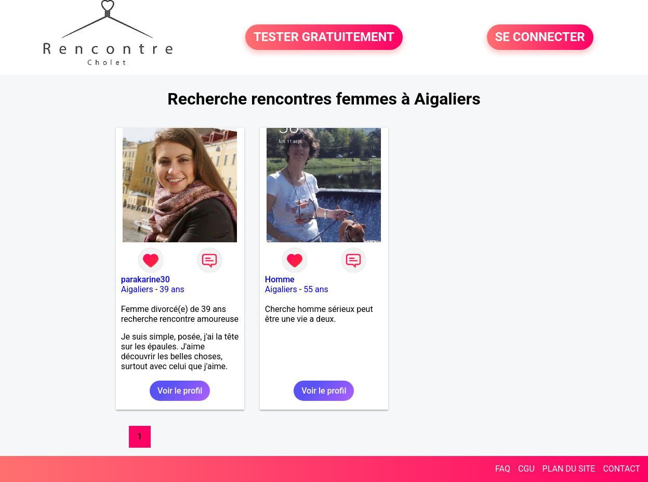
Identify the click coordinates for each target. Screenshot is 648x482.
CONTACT (621, 469)
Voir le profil (179, 391)
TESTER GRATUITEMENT (324, 37)
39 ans (172, 289)
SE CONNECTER (540, 37)
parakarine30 (145, 279)
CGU (526, 469)
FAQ (502, 469)
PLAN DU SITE (569, 469)
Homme (280, 279)
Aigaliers (137, 289)
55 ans (315, 289)
